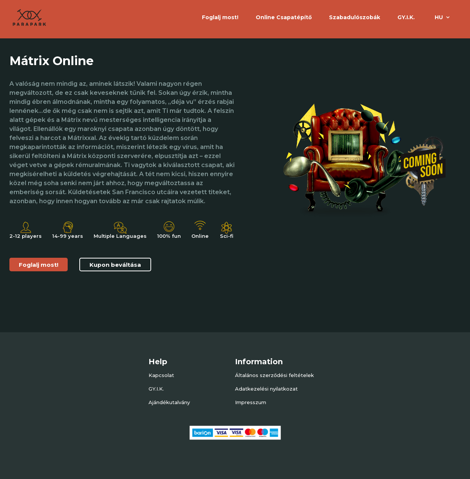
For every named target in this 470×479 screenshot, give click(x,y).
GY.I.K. (406, 17)
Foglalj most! (38, 264)
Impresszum (250, 402)
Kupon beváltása (115, 264)
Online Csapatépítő (284, 17)
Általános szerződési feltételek (274, 375)
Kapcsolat (161, 375)
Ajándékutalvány (169, 402)
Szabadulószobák (354, 17)
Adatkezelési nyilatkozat (266, 389)
